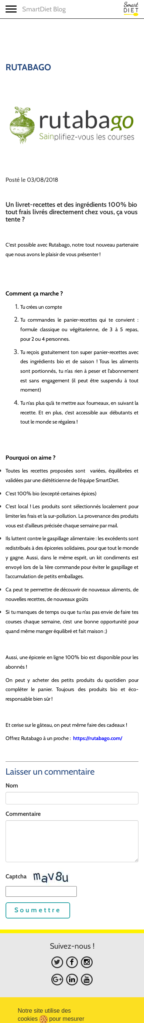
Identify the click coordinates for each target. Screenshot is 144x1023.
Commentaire (23, 813)
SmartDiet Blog (44, 9)
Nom (12, 785)
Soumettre (37, 910)
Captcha (16, 876)
